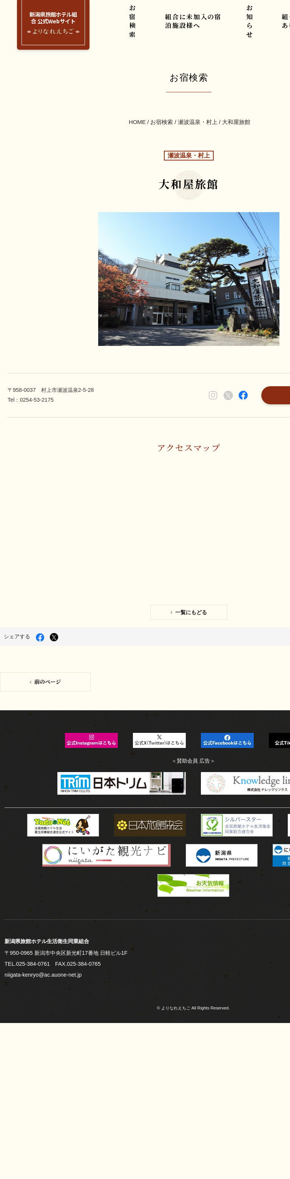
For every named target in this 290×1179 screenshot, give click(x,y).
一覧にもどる (190, 438)
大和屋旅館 (235, 85)
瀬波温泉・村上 (197, 85)
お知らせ (250, 26)
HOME (138, 85)
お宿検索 (136, 26)
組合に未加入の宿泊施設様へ (193, 26)
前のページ (46, 500)
